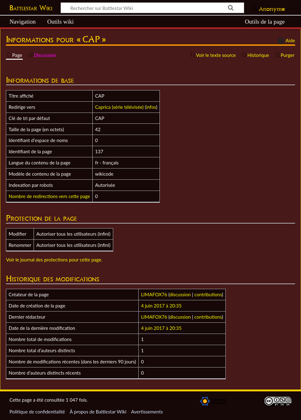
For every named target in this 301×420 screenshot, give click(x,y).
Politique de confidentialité (37, 411)
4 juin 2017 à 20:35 (161, 305)
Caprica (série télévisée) (119, 107)
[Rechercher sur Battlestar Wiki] (152, 8)
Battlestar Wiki (30, 7)
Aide (285, 41)
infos (151, 107)
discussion (180, 294)
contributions (208, 294)
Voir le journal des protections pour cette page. (54, 259)
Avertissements (147, 411)
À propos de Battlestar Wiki (98, 411)
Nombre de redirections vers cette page (49, 196)
